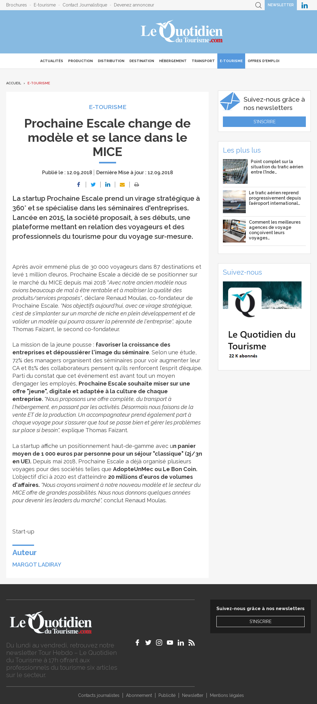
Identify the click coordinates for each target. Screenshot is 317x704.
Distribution (111, 61)
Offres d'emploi (263, 61)
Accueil (13, 83)
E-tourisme (45, 4)
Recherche (258, 5)
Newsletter (281, 5)
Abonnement (139, 695)
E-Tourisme (231, 61)
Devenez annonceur (134, 4)
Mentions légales (227, 695)
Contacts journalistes (98, 695)
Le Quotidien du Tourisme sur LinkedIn (304, 5)
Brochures (16, 4)
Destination (141, 61)
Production (80, 61)
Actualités (51, 61)
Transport (203, 61)
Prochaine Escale (93, 274)
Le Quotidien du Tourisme (182, 31)
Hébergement (173, 61)
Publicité (167, 695)
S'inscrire (265, 121)
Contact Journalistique (85, 4)
